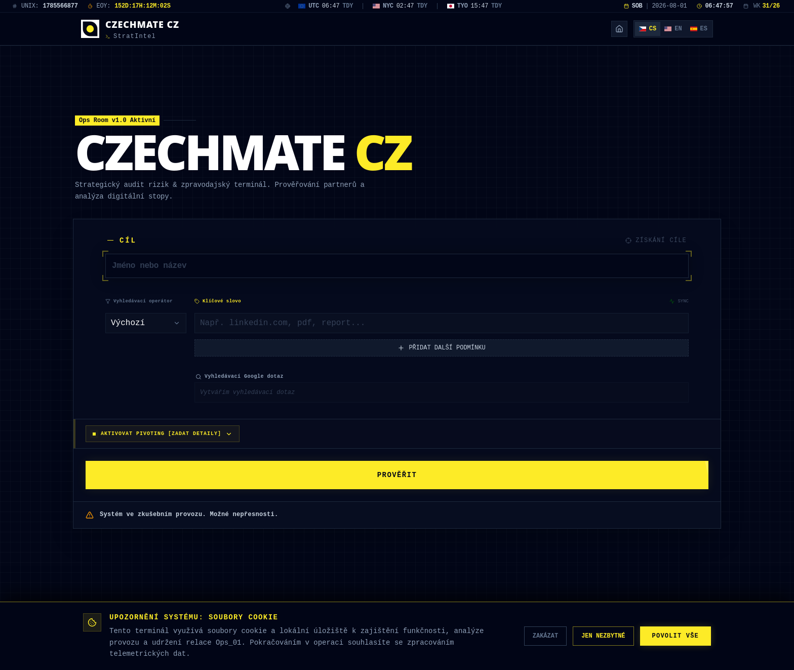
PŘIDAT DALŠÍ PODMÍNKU (441, 355)
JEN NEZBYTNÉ (591, 636)
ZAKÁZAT (528, 636)
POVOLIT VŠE (671, 636)
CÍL (122, 240)
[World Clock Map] (287, 6)
